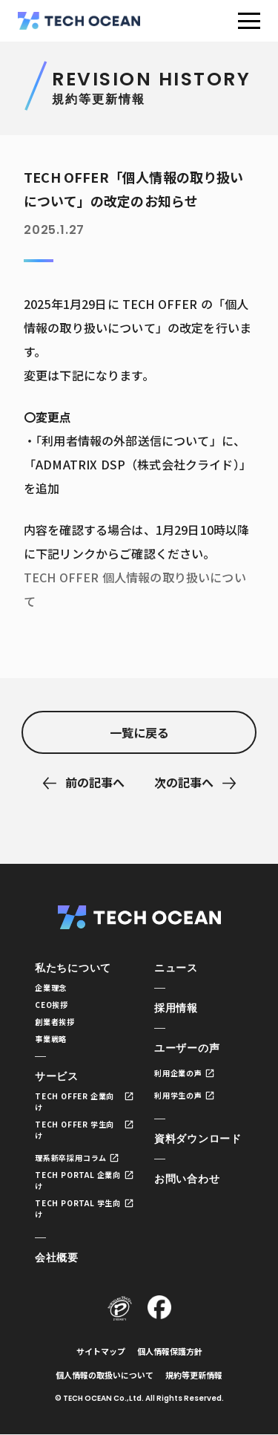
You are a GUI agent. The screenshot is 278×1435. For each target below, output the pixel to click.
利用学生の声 (178, 1095)
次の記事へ (184, 782)
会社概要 (57, 1257)
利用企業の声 (178, 1072)
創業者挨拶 (55, 1021)
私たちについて (73, 967)
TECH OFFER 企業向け (74, 1101)
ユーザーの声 (186, 1048)
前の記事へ (95, 782)
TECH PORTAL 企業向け (78, 1180)
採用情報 (176, 1007)
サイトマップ (100, 1351)
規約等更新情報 (193, 1375)
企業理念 (51, 987)
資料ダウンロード (198, 1138)
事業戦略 (51, 1038)
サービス (57, 1076)
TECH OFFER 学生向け (74, 1130)
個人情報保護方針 (169, 1351)
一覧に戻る (139, 732)
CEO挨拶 (51, 1004)
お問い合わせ (186, 1178)
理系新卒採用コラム (71, 1157)
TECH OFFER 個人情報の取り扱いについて (135, 589)
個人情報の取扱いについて (104, 1375)
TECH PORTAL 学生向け (78, 1208)
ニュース (176, 967)
